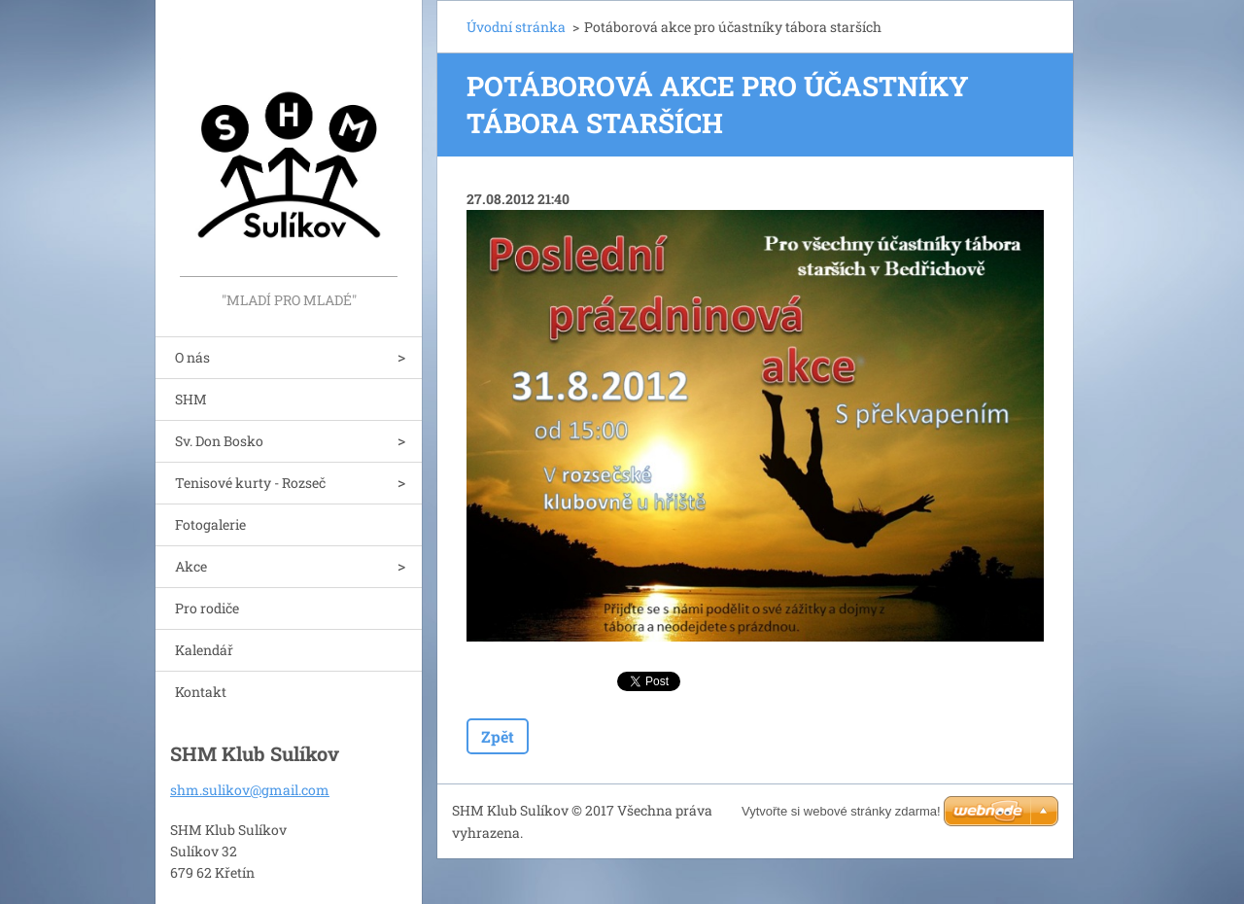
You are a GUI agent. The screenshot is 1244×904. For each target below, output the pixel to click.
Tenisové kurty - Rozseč (250, 482)
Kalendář (204, 650)
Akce (191, 566)
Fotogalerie (210, 524)
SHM (191, 399)
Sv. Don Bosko (219, 441)
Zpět (497, 736)
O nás (192, 357)
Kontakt (200, 691)
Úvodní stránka (516, 26)
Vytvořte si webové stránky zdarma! (841, 811)
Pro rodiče (207, 608)
